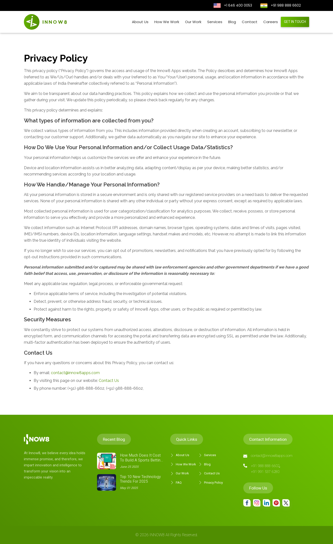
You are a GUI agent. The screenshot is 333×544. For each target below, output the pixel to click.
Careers (270, 21)
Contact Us (108, 380)
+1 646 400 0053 (238, 5)
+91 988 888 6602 (286, 5)
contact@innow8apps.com (75, 372)
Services (214, 21)
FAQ (176, 482)
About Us (140, 21)
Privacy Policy (210, 482)
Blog (232, 21)
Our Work (193, 21)
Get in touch (295, 22)
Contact (249, 21)
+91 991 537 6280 (265, 472)
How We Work (166, 21)
